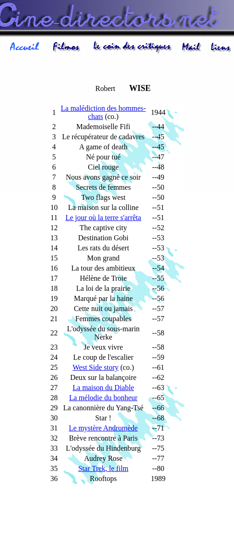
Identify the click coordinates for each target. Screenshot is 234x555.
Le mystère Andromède (103, 428)
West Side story (95, 367)
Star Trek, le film (103, 468)
